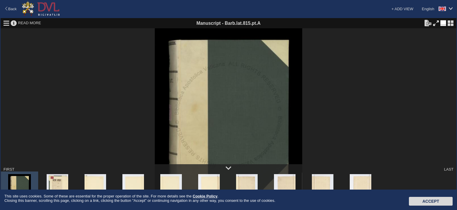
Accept (430, 201)
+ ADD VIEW (402, 9)
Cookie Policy (205, 196)
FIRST (9, 169)
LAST (449, 169)
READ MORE (29, 23)
